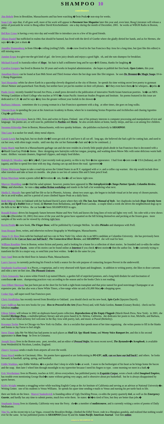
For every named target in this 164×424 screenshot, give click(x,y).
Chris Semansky (10, 276)
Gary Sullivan (9, 304)
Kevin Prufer (8, 225)
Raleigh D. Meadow (12, 160)
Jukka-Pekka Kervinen (14, 119)
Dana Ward (7, 355)
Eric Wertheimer (10, 373)
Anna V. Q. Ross (10, 236)
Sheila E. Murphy (11, 192)
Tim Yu (5, 412)
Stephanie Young (10, 403)
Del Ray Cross (9, 33)
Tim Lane (6, 132)
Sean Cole (6, 22)
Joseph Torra (8, 341)
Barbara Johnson (10, 104)
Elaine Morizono (10, 169)
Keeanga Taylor (10, 324)
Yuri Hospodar (9, 82)
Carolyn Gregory (10, 68)
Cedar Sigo (7, 294)
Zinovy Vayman (10, 350)
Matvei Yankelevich (42, 394)
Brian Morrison (10, 178)
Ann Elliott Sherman (12, 285)
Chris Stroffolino (10, 299)
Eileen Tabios (8, 313)
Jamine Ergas (8, 56)
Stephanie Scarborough (14, 267)
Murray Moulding (11, 184)
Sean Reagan (8, 230)
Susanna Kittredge (11, 127)
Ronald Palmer (9, 212)
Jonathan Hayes (10, 74)
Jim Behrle (7, 16)
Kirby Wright (8, 385)
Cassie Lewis (8, 138)
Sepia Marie (8, 147)
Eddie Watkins (9, 364)
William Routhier (10, 244)
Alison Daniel (8, 38)
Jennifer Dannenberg (13, 48)
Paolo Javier (8, 92)
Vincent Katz (8, 110)
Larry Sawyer (9, 262)
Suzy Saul (6, 256)
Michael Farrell (9, 62)
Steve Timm (7, 332)
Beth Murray (8, 201)
